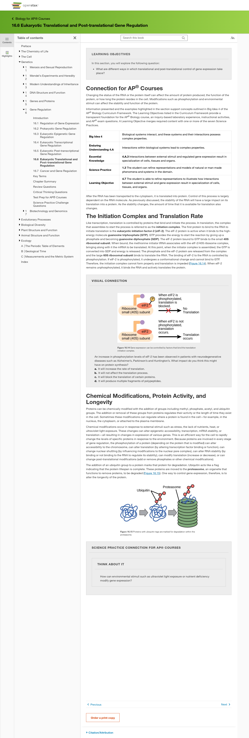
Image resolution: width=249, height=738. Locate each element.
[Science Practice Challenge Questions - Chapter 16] (52, 204)
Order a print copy (103, 717)
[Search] (183, 38)
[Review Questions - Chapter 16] (52, 186)
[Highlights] (7, 54)
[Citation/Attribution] (159, 732)
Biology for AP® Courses (31, 18)
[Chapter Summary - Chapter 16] (52, 181)
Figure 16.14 (197, 263)
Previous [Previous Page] (93, 704)
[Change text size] (232, 37)
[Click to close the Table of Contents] (7, 40)
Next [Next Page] (226, 704)
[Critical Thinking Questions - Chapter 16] (52, 192)
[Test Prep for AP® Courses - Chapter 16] (52, 197)
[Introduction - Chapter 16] (52, 118)
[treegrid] (47, 152)
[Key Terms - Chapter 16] (52, 176)
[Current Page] (52, 162)
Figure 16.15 (152, 473)
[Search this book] (150, 38)
